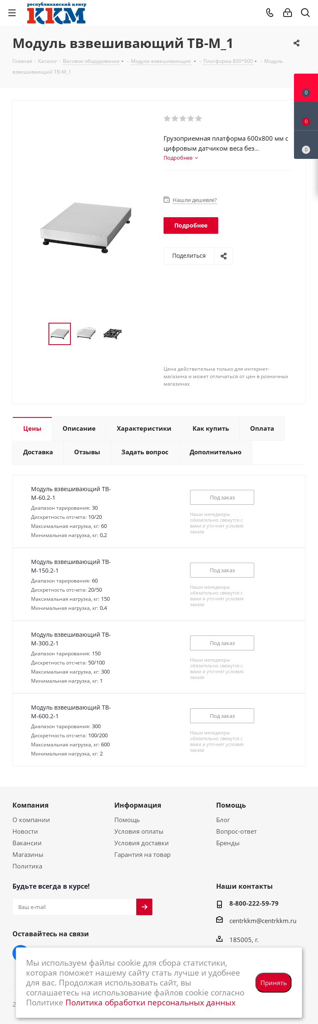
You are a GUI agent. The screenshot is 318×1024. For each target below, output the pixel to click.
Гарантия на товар (142, 854)
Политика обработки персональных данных (150, 1002)
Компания (30, 805)
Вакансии (27, 843)
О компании (31, 819)
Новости (25, 831)
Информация (137, 805)
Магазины (27, 854)
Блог (223, 819)
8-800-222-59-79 (254, 903)
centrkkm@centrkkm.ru (262, 920)
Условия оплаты (139, 831)
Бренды (228, 843)
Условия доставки (141, 843)
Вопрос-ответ (236, 831)
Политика (27, 866)
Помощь (127, 819)
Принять (273, 982)
